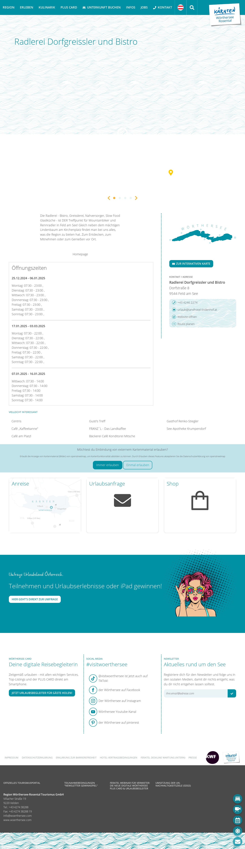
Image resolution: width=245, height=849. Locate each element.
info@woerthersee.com (17, 816)
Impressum (11, 757)
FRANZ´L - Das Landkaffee (107, 429)
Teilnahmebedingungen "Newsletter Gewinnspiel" (81, 784)
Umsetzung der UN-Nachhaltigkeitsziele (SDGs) (173, 784)
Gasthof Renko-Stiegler (183, 421)
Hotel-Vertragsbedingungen (118, 757)
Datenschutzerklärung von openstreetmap (204, 456)
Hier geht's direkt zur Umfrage (35, 599)
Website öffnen (184, 317)
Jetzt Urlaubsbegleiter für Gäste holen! (42, 693)
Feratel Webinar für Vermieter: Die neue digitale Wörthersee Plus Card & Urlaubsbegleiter (130, 785)
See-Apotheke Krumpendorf (186, 429)
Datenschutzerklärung (37, 757)
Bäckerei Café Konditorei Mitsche (112, 436)
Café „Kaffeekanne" (25, 429)
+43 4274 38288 (18, 807)
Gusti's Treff (97, 421)
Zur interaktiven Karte (191, 264)
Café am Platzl (21, 436)
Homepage (80, 254)
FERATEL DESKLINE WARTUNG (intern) (163, 757)
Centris (16, 421)
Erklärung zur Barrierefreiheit (76, 757)
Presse (193, 757)
